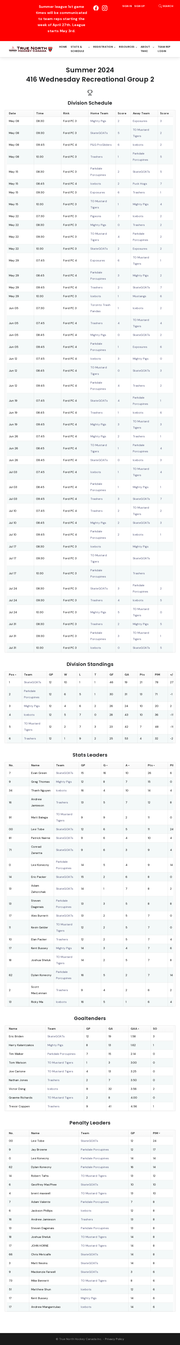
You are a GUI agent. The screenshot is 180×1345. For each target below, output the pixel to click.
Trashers (96, 157)
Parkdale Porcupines (62, 1054)
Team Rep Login (164, 49)
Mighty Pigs (98, 121)
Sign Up (139, 6)
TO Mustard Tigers (60, 1062)
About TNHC (145, 49)
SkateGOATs (99, 133)
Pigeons (95, 216)
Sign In (127, 6)
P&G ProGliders (101, 145)
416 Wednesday (53, 79)
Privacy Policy (114, 1339)
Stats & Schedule (77, 49)
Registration (103, 47)
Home (63, 47)
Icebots (138, 145)
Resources (127, 47)
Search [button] (165, 6)
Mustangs (139, 296)
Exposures (140, 121)
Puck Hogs (140, 184)
